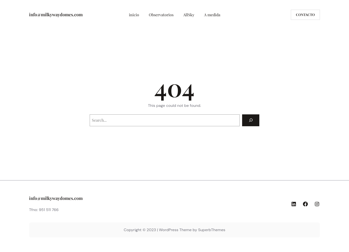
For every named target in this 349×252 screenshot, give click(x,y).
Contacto (305, 14)
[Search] (250, 120)
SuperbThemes (211, 229)
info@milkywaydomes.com (56, 14)
